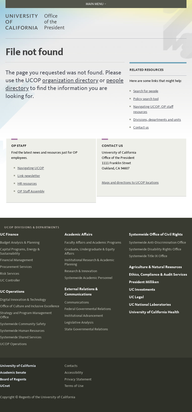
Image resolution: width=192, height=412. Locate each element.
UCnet (5, 386)
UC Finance (9, 234)
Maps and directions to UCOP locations (130, 182)
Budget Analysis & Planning (20, 242)
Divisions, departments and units (157, 120)
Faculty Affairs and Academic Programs (92, 242)
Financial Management (16, 260)
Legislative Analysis (79, 322)
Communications (76, 302)
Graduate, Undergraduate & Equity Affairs (89, 251)
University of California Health (154, 312)
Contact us (141, 127)
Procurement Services (16, 267)
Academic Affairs (78, 234)
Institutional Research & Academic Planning (89, 262)
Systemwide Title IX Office (148, 256)
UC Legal (136, 297)
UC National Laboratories (150, 304)
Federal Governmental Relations (87, 309)
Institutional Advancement (83, 316)
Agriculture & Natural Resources (155, 267)
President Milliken (144, 282)
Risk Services (9, 273)
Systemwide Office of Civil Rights (155, 234)
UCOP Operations (13, 344)
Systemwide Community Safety (23, 324)
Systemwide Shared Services (21, 337)
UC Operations (12, 291)
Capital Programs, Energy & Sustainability (20, 251)
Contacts (71, 366)
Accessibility (73, 372)
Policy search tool (145, 99)
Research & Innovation (80, 271)
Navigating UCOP (31, 168)
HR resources (27, 183)
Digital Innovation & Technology (23, 299)
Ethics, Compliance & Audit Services (158, 274)
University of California (18, 366)
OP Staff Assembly (31, 191)
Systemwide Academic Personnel (88, 278)
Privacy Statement (78, 379)
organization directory (70, 80)
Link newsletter (29, 176)
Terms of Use (74, 386)
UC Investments (142, 289)
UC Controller (10, 280)
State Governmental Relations (86, 329)
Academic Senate (13, 372)
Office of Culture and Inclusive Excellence (29, 306)
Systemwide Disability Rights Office (155, 249)
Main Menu (56, 5)
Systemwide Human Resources (22, 331)
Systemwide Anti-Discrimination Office (157, 242)
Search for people (145, 91)
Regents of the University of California (47, 397)
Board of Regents (13, 379)
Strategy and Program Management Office (26, 315)
